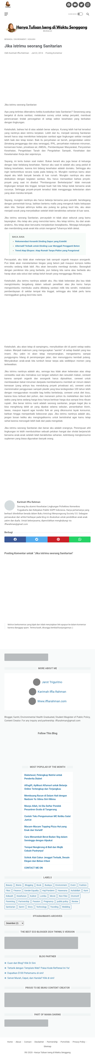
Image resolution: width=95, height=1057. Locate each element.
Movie (52, 896)
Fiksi (8, 890)
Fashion (83, 885)
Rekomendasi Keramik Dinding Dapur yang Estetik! (41, 241)
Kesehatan (22, 896)
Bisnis (18, 885)
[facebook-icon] (68, 4)
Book (39, 885)
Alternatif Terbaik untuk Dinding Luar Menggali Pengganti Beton (47, 246)
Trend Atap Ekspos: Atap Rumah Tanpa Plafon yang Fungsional (47, 250)
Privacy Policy (79, 1042)
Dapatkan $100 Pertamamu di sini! (25, 973)
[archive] (14, 923)
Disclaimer (39, 1042)
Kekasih (9, 896)
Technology (41, 907)
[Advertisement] (47, 79)
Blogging (29, 885)
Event (73, 885)
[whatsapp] (80, 539)
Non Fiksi (63, 896)
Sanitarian (10, 907)
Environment (61, 885)
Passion (36, 901)
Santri (21, 907)
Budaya (48, 885)
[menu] (6, 14)
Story (30, 907)
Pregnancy (48, 901)
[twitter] (36, 539)
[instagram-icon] (87, 4)
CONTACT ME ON (33, 867)
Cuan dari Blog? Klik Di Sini (21, 963)
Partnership (23, 901)
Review (75, 901)
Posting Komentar (54, 53)
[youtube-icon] (75, 4)
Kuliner (33, 896)
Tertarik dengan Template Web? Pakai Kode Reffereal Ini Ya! (38, 968)
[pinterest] (58, 539)
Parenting (10, 901)
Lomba (43, 896)
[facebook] (15, 539)
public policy (62, 901)
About (18, 1042)
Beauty (9, 885)
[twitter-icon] (81, 4)
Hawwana (62, 890)
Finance (17, 890)
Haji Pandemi (48, 890)
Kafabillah (75, 890)
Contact (28, 1042)
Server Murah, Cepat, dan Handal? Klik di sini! (30, 978)
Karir (86, 890)
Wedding (66, 907)
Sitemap (47, 1046)
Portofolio (65, 1042)
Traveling (54, 907)
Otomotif (75, 896)
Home (10, 1042)
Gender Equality (31, 890)
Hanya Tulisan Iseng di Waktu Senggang (52, 1052)
